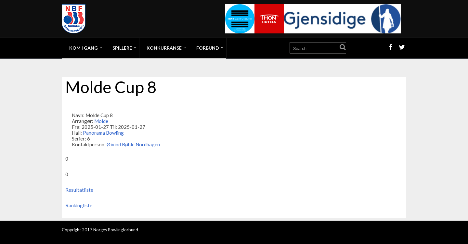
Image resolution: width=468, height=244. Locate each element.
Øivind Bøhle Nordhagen (133, 144)
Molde (101, 121)
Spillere (122, 48)
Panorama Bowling (103, 133)
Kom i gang (83, 48)
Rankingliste (78, 205)
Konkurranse (164, 48)
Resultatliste (79, 190)
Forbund (207, 48)
